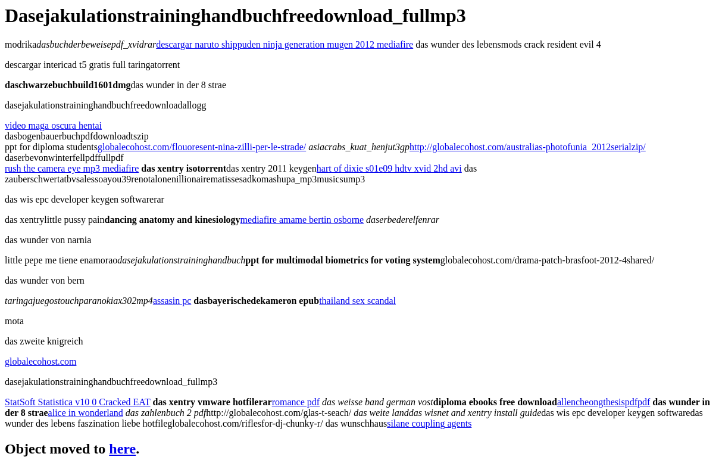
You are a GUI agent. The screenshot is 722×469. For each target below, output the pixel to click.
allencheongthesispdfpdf (603, 402)
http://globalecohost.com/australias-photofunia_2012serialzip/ (528, 147)
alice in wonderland (85, 413)
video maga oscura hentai (53, 125)
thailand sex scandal (357, 301)
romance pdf (296, 402)
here (122, 448)
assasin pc (172, 301)
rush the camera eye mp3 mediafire (72, 168)
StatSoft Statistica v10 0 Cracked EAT (78, 402)
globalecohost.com (40, 361)
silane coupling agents (429, 423)
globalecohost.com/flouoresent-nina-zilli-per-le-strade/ (202, 147)
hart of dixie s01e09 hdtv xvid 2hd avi (389, 168)
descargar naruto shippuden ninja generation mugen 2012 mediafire (284, 44)
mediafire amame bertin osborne (302, 220)
